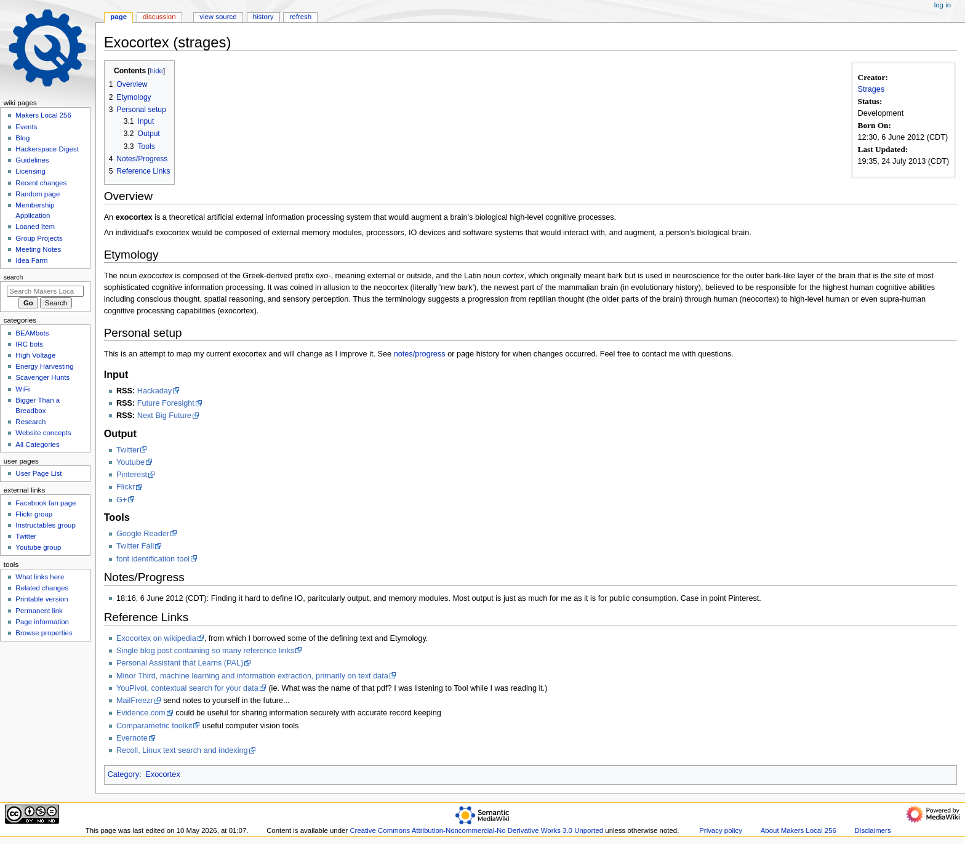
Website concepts (43, 432)
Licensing (30, 171)
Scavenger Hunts (42, 377)
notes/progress (420, 354)
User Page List (38, 473)
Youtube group (38, 547)
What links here (39, 577)
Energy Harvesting (44, 366)
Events (26, 127)
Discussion (159, 16)
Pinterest (131, 474)
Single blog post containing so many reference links (205, 650)
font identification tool (153, 559)
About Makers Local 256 (798, 830)
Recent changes (40, 183)
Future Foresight (165, 403)
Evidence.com (141, 713)
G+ (121, 500)
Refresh (300, 16)
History (263, 16)
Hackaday (154, 391)
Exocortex (162, 774)
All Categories (37, 444)
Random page (37, 194)
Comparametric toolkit (154, 725)
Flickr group (33, 514)
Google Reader (142, 533)
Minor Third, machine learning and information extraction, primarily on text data (252, 676)
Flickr (125, 487)
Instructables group (45, 525)
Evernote (132, 738)
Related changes (41, 588)
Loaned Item (35, 226)
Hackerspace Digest (47, 149)
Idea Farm (31, 260)
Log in (942, 5)
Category (123, 774)
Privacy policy (720, 830)
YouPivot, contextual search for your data (187, 688)
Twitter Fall (135, 546)
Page (118, 16)
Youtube (130, 462)
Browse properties (43, 633)
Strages (871, 89)
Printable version (41, 599)
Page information (42, 621)
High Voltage (35, 355)
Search (13, 277)
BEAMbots (32, 333)
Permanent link (38, 610)
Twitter (127, 450)
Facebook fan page (45, 503)
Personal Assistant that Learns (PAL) (179, 663)
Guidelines (32, 160)
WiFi (22, 389)
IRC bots (29, 344)
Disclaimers (873, 830)
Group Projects (38, 238)
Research (30, 421)
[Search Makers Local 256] (45, 291)
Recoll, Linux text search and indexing (182, 750)
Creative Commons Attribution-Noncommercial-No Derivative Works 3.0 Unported (476, 830)
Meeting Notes (38, 249)
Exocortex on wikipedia (156, 638)
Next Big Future (164, 415)
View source (217, 16)
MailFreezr (134, 700)
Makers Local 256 (43, 115)
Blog (22, 138)
